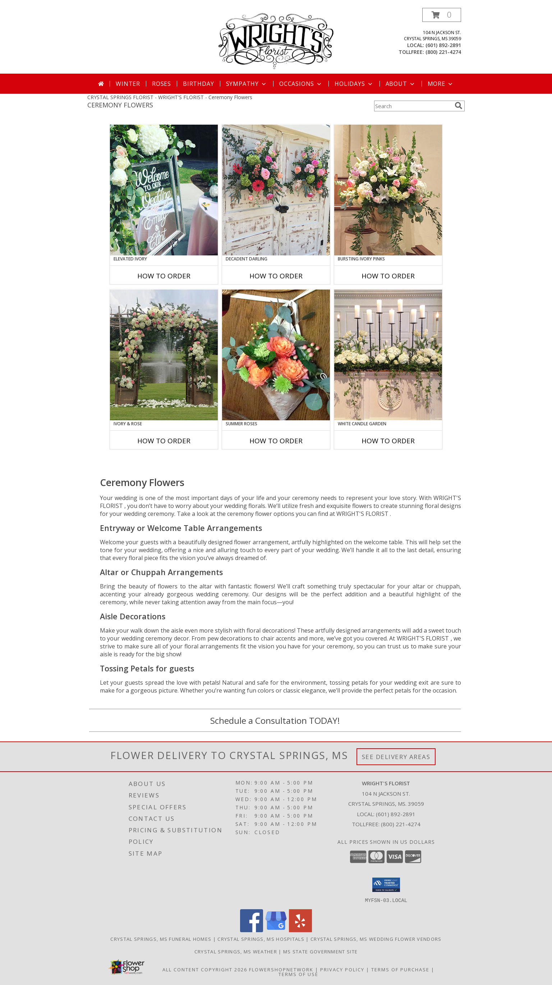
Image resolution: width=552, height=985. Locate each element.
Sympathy (246, 84)
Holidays (354, 84)
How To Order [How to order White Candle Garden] (388, 440)
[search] (458, 106)
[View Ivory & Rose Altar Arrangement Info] (164, 355)
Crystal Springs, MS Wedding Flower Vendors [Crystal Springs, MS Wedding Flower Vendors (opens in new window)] (376, 938)
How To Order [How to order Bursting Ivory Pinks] (388, 276)
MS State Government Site (320, 951)
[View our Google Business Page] (276, 929)
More (441, 84)
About (401, 84)
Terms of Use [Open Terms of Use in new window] (298, 974)
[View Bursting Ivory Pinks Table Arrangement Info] (388, 190)
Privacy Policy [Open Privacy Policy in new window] (342, 969)
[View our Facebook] (251, 929)
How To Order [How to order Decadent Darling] (276, 276)
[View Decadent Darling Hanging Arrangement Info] (276, 190)
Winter (128, 84)
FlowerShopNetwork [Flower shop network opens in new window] (281, 969)
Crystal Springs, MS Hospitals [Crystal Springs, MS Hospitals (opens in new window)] (260, 938)
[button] (441, 15)
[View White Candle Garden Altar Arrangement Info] (388, 355)
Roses (161, 84)
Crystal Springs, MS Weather (235, 951)
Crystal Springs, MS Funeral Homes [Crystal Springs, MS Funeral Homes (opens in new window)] (160, 938)
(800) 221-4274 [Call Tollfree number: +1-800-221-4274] (400, 824)
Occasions (301, 84)
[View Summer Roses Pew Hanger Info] (276, 355)
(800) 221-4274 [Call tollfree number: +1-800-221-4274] (443, 51)
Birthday (198, 84)
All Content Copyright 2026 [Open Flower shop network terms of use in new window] (204, 969)
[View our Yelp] (300, 929)
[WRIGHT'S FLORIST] (276, 40)
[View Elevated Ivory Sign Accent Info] (164, 190)
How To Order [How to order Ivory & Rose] (163, 440)
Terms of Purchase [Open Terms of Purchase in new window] (400, 969)
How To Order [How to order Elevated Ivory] (163, 276)
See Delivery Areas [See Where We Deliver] (396, 757)
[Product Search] (412, 106)
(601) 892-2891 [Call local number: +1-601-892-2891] (443, 45)
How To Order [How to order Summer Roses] (276, 440)
